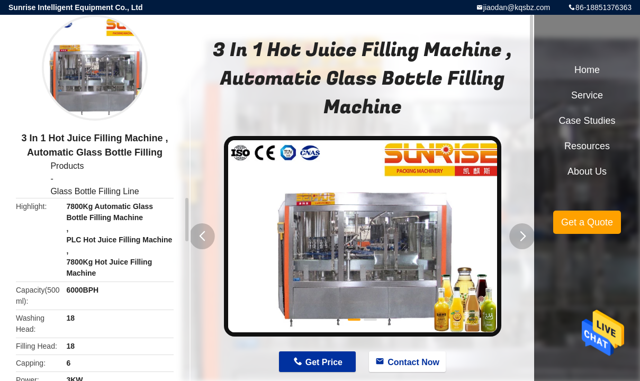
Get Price (323, 362)
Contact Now (413, 362)
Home (587, 70)
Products (67, 165)
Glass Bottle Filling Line (94, 191)
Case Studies (586, 120)
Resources (587, 146)
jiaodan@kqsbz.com (516, 7)
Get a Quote (587, 222)
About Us (587, 171)
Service (587, 95)
